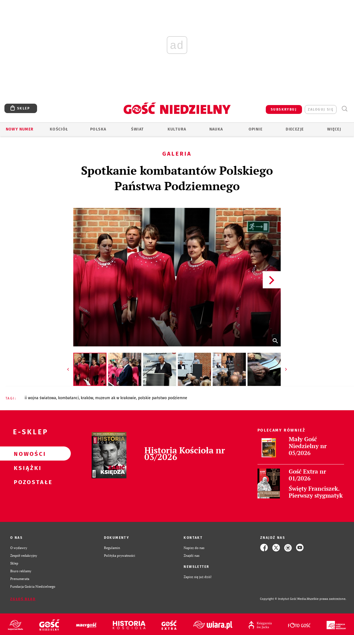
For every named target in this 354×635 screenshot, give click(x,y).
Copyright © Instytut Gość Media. (283, 599)
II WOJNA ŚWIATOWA (40, 398)
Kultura (177, 129)
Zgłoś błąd (23, 599)
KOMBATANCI (68, 398)
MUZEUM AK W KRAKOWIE (115, 398)
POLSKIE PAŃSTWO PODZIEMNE (162, 398)
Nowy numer (20, 129)
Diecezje (295, 129)
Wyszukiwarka (344, 109)
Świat (137, 129)
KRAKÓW (87, 398)
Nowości (26, 454)
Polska (98, 129)
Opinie (255, 129)
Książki (26, 468)
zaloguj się (321, 109)
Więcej (334, 129)
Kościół (59, 129)
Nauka (216, 129)
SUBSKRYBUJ (284, 109)
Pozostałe (26, 482)
